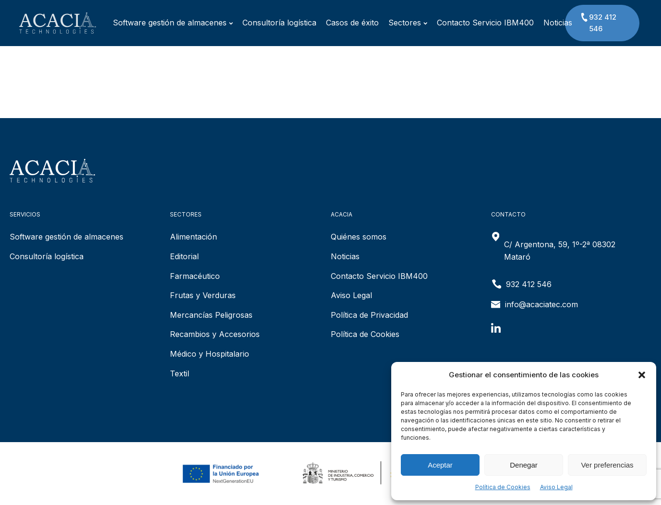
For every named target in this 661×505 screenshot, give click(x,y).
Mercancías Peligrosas (211, 315)
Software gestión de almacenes (161, 22)
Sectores (395, 22)
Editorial (184, 256)
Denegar (524, 465)
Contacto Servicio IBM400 (473, 22)
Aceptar (440, 465)
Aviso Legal (556, 487)
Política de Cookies (502, 487)
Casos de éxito (340, 22)
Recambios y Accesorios (215, 334)
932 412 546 (597, 22)
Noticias (545, 22)
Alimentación (193, 236)
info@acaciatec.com (541, 304)
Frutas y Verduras (203, 295)
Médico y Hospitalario (209, 354)
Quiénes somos (358, 236)
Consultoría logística (267, 22)
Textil (179, 373)
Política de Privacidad (369, 315)
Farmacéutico (195, 276)
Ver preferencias (607, 465)
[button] (642, 375)
